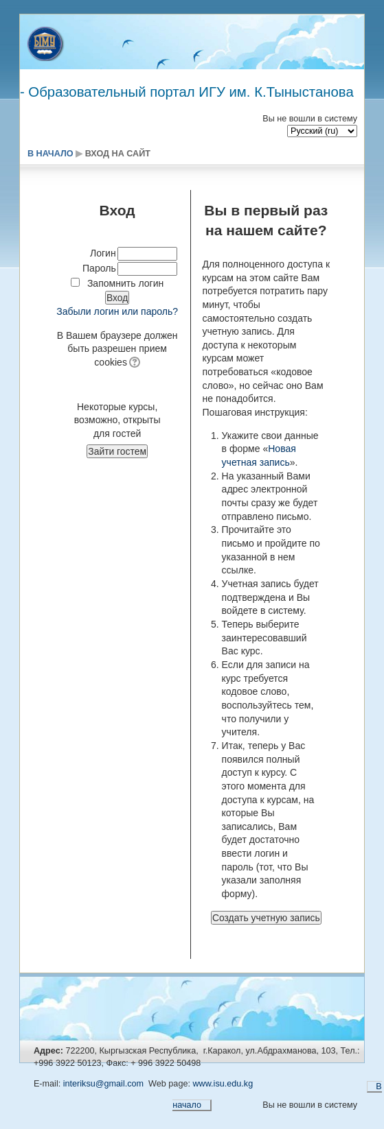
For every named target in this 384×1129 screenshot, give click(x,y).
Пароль (99, 268)
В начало (50, 153)
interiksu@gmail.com (103, 1084)
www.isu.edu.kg (222, 1084)
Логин (103, 253)
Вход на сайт (117, 153)
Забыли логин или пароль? (117, 311)
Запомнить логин (125, 283)
